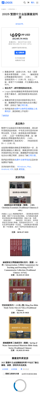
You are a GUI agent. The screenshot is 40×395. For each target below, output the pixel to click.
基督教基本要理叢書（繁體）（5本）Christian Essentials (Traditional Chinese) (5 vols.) (20, 207)
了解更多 (5, 115)
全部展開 (5, 369)
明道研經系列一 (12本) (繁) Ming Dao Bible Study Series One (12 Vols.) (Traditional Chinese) (20, 307)
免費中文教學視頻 (22, 160)
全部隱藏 (14, 369)
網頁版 (22, 169)
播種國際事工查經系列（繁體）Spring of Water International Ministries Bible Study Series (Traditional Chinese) (20, 345)
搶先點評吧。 (20, 24)
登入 (32, 2)
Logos (3, 9)
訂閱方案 (24, 105)
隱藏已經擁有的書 (12, 374)
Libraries (11, 9)
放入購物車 (20, 53)
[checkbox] (11, 374)
